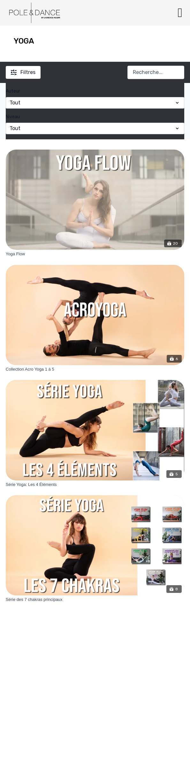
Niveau (13, 116)
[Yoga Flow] (95, 254)
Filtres (23, 72)
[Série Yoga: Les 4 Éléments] (95, 484)
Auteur (13, 91)
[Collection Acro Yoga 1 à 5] (95, 369)
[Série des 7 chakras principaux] (95, 599)
